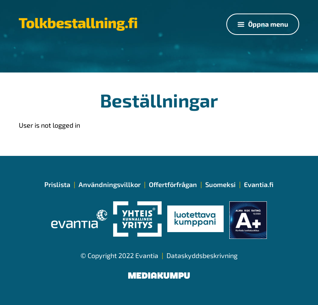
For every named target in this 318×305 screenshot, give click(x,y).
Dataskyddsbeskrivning (202, 255)
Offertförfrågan (173, 184)
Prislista (57, 184)
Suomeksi (220, 184)
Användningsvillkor (110, 184)
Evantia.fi (259, 184)
